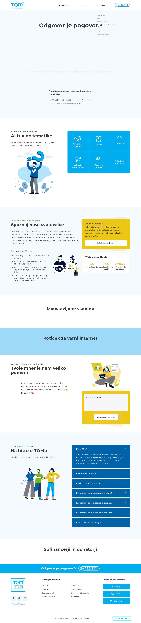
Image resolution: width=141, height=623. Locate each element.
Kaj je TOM (46, 585)
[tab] (101, 448)
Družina (98, 144)
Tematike (62, 5)
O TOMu (99, 5)
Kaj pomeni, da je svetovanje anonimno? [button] (95, 512)
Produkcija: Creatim (81, 618)
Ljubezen (119, 143)
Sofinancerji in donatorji (80, 593)
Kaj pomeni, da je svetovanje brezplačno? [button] (95, 493)
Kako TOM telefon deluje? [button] (88, 522)
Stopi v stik (122, 618)
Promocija (75, 585)
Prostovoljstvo (77, 589)
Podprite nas (77, 596)
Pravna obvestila (48, 596)
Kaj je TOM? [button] (81, 449)
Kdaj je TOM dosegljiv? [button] (86, 473)
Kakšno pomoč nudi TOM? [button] (88, 483)
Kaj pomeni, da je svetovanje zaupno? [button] (94, 502)
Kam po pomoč (81, 5)
